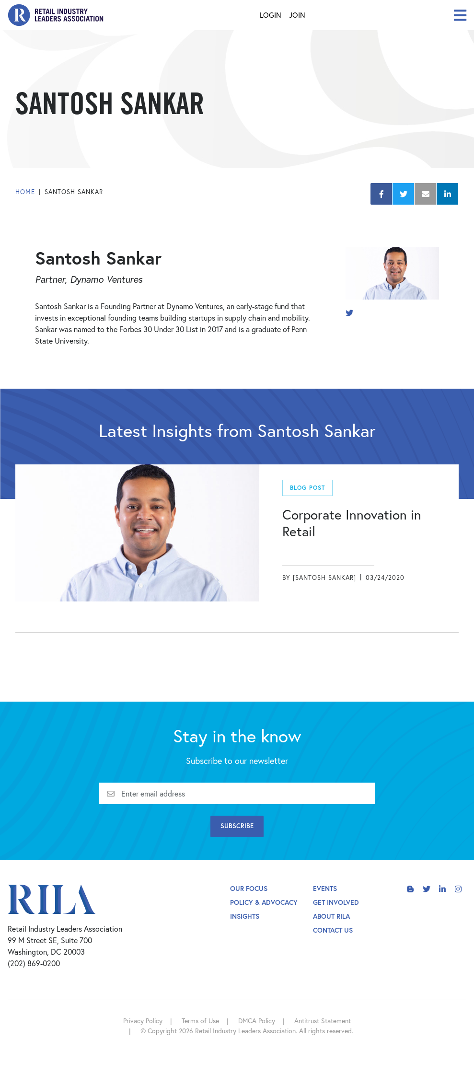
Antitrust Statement (322, 1020)
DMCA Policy (256, 1020)
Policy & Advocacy (264, 902)
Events (325, 888)
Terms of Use (200, 1020)
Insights (244, 916)
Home (25, 192)
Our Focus (248, 888)
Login (270, 15)
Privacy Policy (142, 1020)
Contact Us (333, 930)
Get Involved (336, 902)
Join (297, 15)
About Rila (331, 916)
